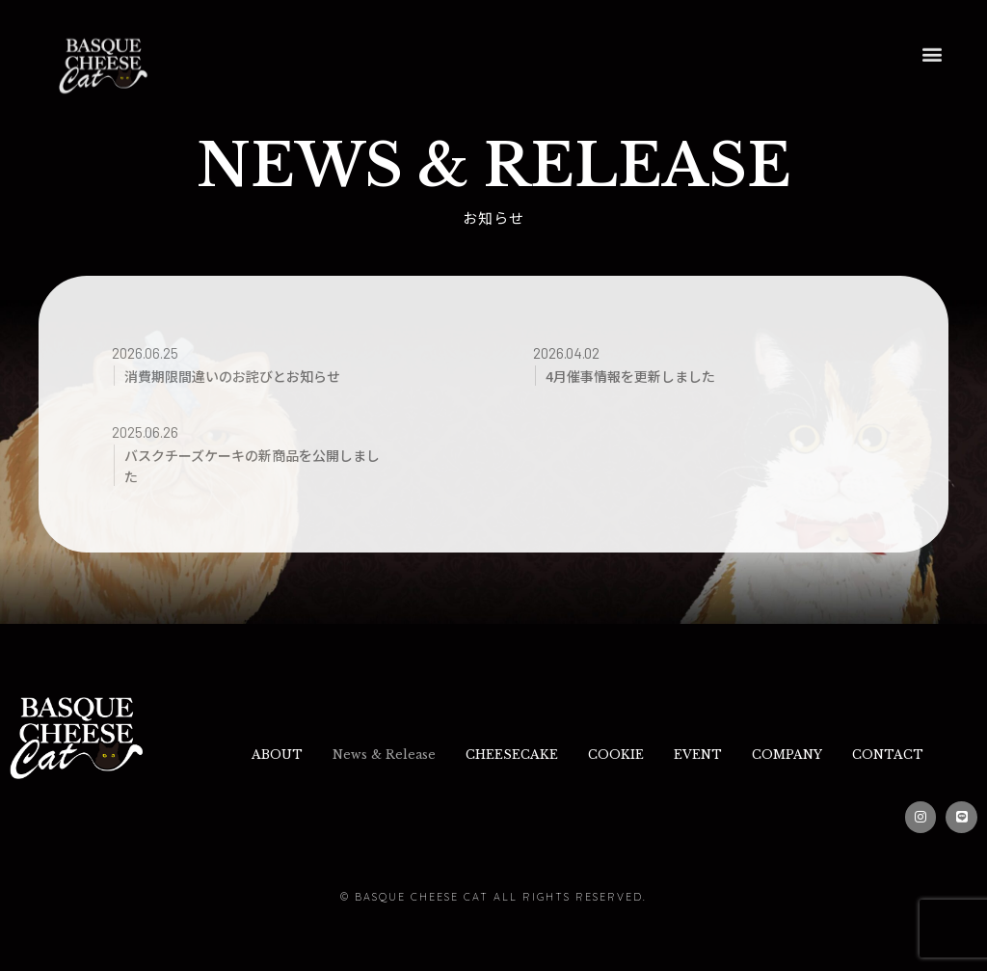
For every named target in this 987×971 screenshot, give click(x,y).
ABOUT (302, 752)
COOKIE (672, 752)
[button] (931, 31)
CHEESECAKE (558, 752)
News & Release (420, 752)
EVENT (763, 752)
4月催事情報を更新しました (637, 375)
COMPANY (863, 752)
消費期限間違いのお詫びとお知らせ (240, 375)
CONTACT (587, 797)
